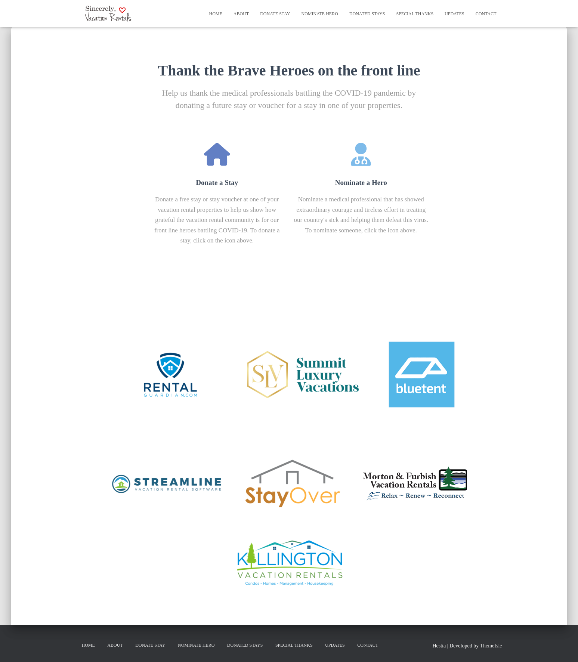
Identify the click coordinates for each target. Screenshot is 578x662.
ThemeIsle (491, 646)
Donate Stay (275, 13)
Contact (486, 13)
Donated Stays (367, 13)
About (241, 13)
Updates (454, 13)
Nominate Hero (319, 13)
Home (215, 13)
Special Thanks (414, 13)
